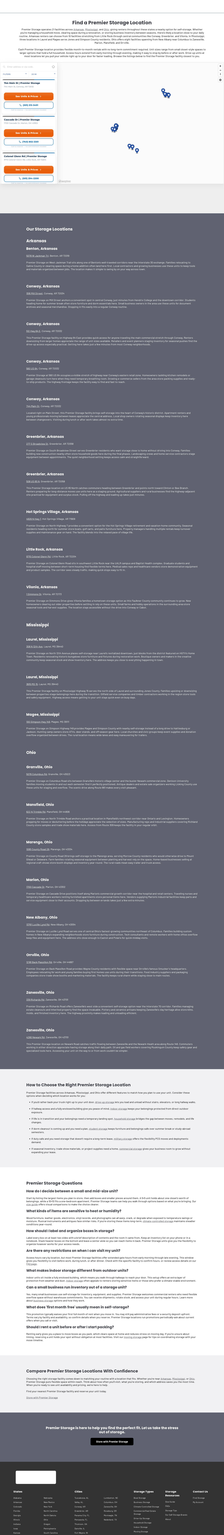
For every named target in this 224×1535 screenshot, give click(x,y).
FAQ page (31, 1213)
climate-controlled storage (158, 1171)
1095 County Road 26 (37, 799)
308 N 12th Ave (34, 596)
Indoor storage (74, 1230)
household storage (124, 1068)
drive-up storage (104, 1052)
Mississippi (91, 29)
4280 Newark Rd (35, 987)
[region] (140, 98)
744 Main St (32, 356)
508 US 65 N (33, 431)
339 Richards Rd (35, 949)
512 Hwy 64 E (33, 280)
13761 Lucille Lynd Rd (37, 874)
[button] (163, 66)
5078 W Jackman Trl (37, 205)
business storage (43, 1250)
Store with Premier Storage (42, 1347)
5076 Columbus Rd (36, 724)
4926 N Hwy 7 (33, 468)
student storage (98, 1078)
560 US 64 (31, 318)
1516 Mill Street (34, 243)
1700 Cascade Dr (35, 836)
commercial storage (130, 1098)
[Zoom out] (220, 70)
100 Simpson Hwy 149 (38, 671)
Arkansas (78, 29)
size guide (32, 1154)
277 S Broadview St (37, 393)
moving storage (133, 1286)
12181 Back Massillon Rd (39, 912)
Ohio (106, 29)
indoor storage (118, 1058)
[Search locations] (27, 67)
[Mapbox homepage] (64, 131)
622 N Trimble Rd (35, 761)
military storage (123, 1088)
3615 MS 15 (32, 634)
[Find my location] (220, 80)
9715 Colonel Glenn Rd (38, 506)
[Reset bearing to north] (220, 74)
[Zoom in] (220, 66)
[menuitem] (27, 1448)
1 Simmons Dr (33, 544)
